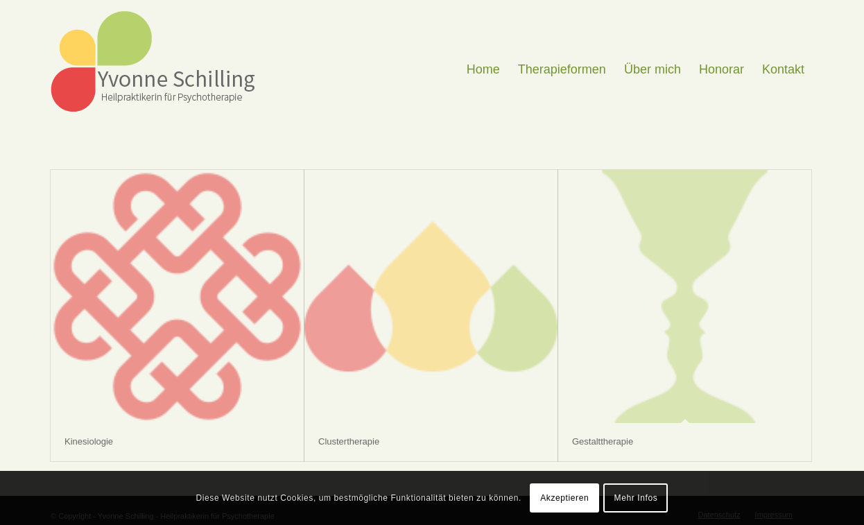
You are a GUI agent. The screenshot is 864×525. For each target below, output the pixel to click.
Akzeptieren (564, 498)
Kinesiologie (88, 441)
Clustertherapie (348, 441)
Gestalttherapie (602, 441)
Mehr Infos (636, 498)
